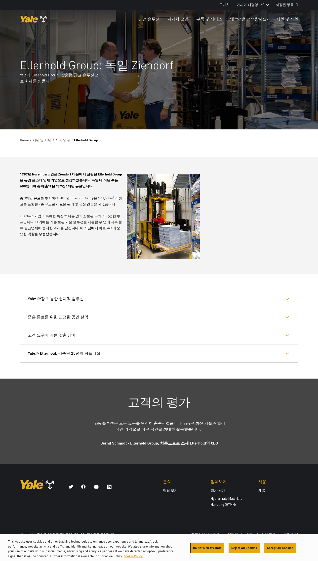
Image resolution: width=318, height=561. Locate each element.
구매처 (224, 5)
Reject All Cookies (244, 550)
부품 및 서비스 (209, 19)
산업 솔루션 (149, 19)
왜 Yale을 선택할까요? (249, 19)
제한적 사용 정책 (240, 534)
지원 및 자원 (287, 19)
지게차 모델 (177, 19)
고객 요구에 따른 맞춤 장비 (52, 335)
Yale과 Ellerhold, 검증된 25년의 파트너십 (64, 353)
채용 (261, 491)
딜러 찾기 (170, 491)
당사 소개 (218, 491)
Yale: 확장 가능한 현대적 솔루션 (56, 298)
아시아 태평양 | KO (253, 5)
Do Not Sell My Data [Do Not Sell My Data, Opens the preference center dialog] (207, 550)
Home (24, 140)
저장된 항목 (287, 5)
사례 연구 (62, 140)
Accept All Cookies (280, 550)
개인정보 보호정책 (205, 534)
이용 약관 (268, 534)
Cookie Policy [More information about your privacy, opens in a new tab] (133, 558)
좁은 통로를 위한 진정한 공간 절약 (58, 317)
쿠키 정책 (290, 534)
